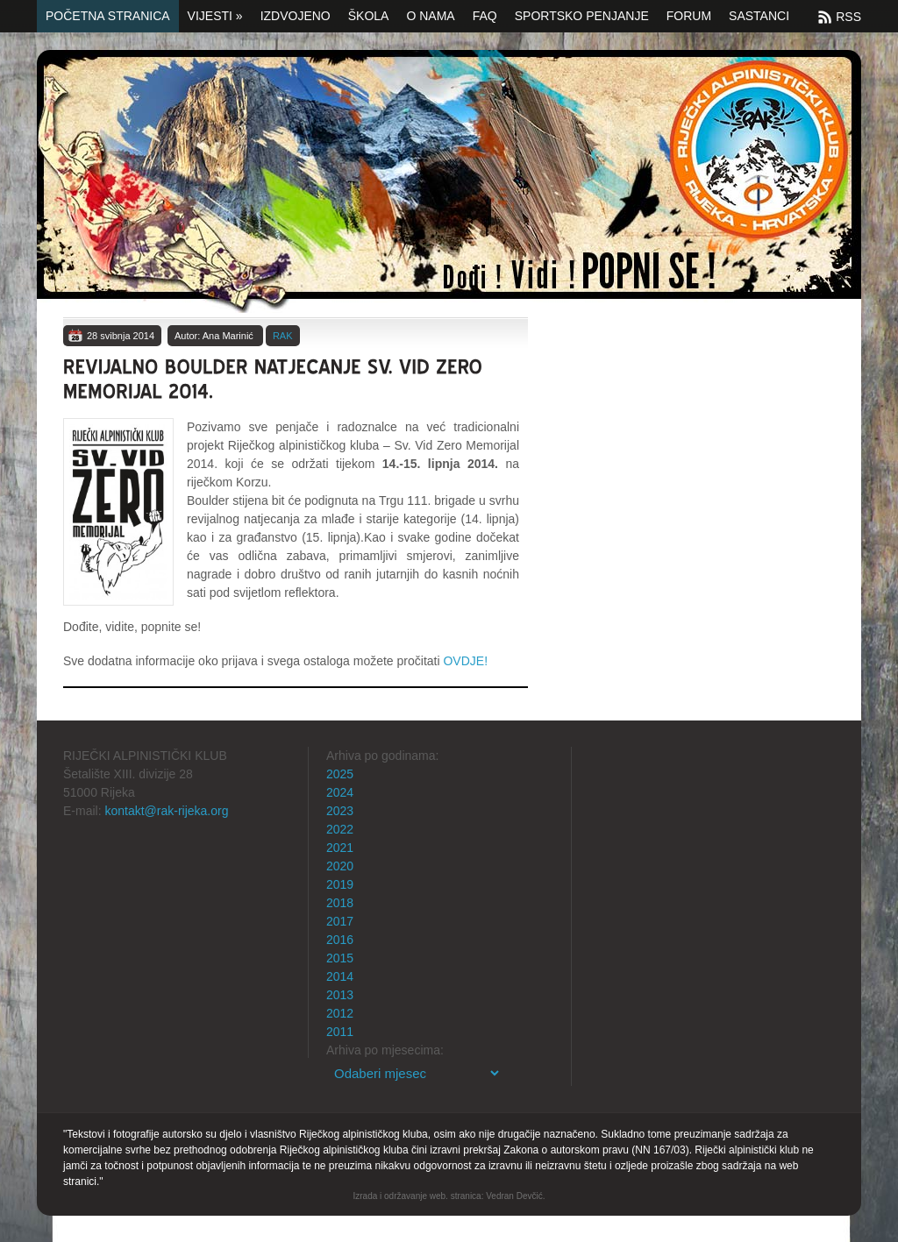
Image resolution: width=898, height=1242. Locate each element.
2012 (339, 1013)
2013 (339, 995)
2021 (339, 848)
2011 (339, 1032)
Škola (368, 16)
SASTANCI (759, 16)
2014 (339, 976)
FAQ (485, 16)
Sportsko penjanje (582, 16)
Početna (449, 181)
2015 (339, 958)
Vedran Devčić (514, 1196)
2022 (339, 829)
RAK (283, 335)
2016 (339, 940)
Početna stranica (108, 16)
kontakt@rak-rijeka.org (166, 811)
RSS (848, 17)
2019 (339, 884)
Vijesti (215, 16)
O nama (430, 16)
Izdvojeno (295, 16)
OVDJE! (465, 661)
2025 (339, 774)
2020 (339, 866)
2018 (339, 903)
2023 (339, 811)
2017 (339, 921)
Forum (688, 16)
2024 (339, 792)
